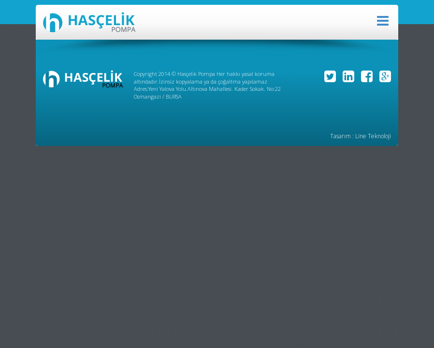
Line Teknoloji (373, 136)
